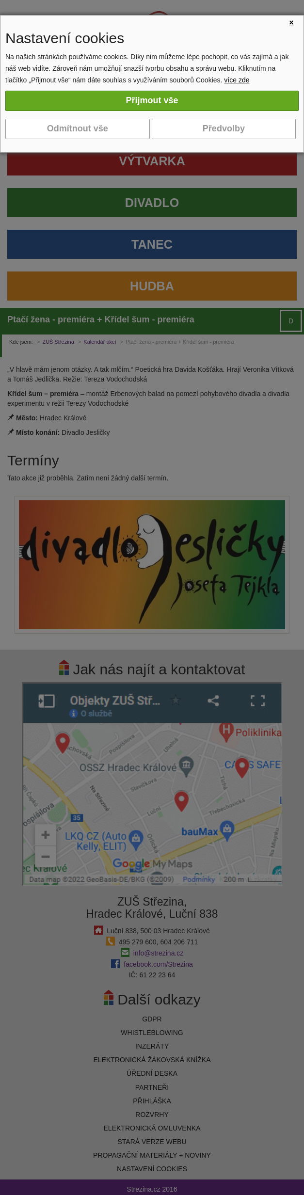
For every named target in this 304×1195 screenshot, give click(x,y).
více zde (236, 80)
